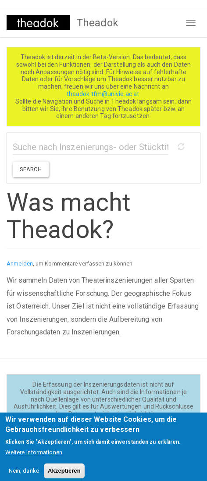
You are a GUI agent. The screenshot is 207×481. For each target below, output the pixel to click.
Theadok (97, 23)
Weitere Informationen (33, 456)
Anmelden (20, 263)
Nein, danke (24, 474)
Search (31, 169)
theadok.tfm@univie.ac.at (104, 93)
